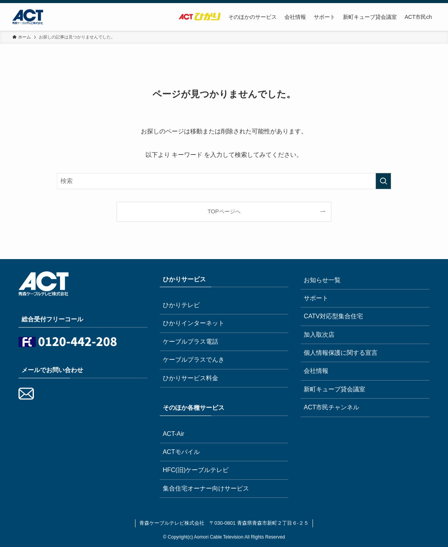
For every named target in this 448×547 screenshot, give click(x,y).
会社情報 (316, 370)
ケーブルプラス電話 (190, 341)
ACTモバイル (181, 452)
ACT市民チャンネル (331, 407)
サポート (316, 298)
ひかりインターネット (193, 323)
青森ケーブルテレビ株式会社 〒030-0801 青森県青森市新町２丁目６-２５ (224, 523)
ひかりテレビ (181, 305)
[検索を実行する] (383, 181)
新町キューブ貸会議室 (334, 389)
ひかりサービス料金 (190, 378)
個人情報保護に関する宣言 (341, 352)
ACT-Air (173, 434)
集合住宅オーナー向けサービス (206, 488)
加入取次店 (319, 334)
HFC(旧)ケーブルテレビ (196, 470)
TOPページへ (223, 211)
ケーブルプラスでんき (193, 359)
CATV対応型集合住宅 (333, 316)
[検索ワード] (224, 181)
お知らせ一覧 (322, 280)
